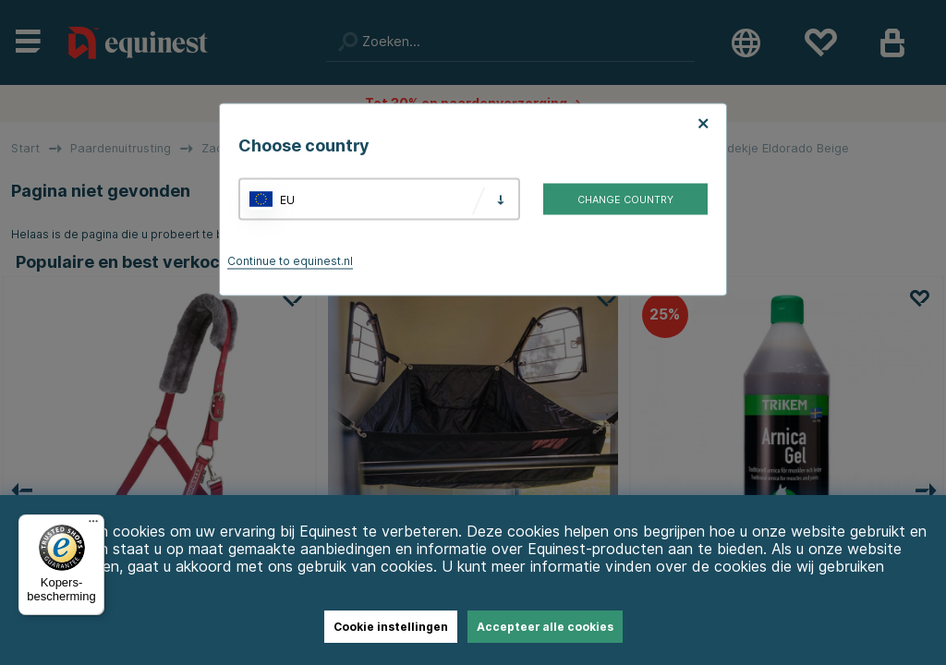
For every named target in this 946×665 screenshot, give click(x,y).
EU (287, 199)
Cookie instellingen (391, 627)
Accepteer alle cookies (545, 627)
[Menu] (93, 525)
